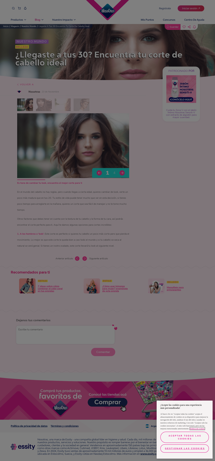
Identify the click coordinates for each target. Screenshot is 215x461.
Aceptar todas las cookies (185, 437)
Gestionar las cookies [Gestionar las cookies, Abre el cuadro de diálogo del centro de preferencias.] (185, 448)
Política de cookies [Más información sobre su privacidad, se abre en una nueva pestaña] (197, 428)
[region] (185, 430)
